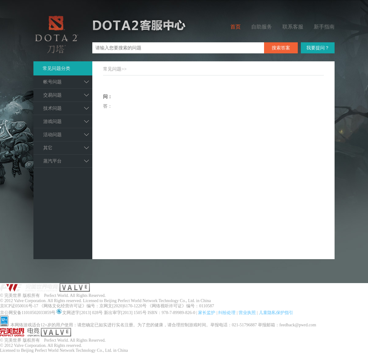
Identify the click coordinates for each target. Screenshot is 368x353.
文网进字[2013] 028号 (80, 312)
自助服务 (261, 27)
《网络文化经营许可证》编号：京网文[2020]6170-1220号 (93, 306)
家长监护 (207, 312)
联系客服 (292, 27)
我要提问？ (317, 47)
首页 (235, 27)
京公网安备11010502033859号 (28, 312)
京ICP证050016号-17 (19, 306)
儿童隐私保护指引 (276, 312)
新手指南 (324, 27)
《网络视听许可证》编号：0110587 (181, 306)
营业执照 (248, 312)
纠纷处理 (227, 312)
